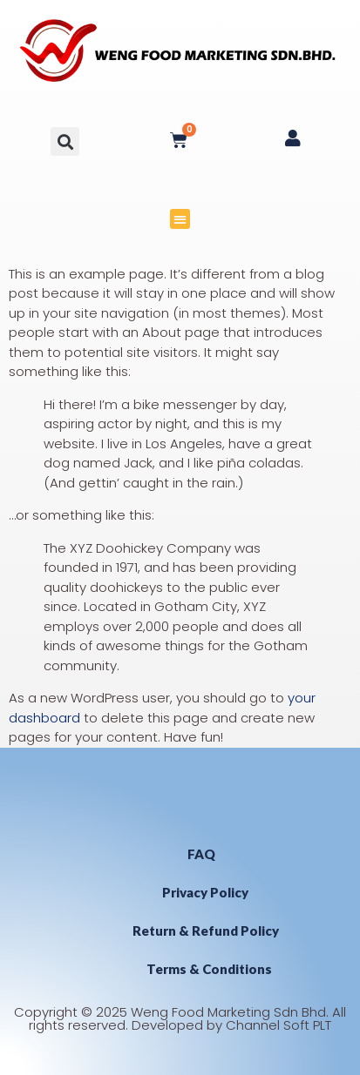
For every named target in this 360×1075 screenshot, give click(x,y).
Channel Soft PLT (278, 1025)
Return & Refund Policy (205, 930)
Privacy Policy (205, 892)
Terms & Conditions (209, 969)
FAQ (201, 854)
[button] (65, 141)
